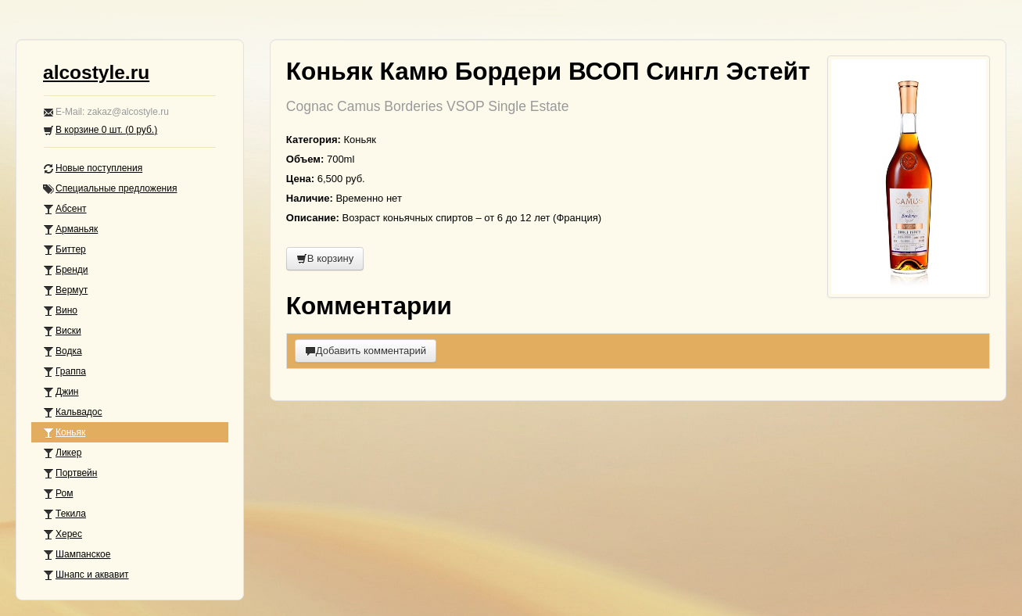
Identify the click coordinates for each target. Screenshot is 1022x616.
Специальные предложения (110, 189)
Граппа (64, 372)
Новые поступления (92, 168)
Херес (62, 534)
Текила (64, 514)
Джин (60, 392)
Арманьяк (70, 229)
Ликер (62, 453)
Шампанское (76, 554)
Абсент (65, 209)
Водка (62, 351)
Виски (62, 331)
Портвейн (70, 473)
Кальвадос (72, 412)
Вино (60, 311)
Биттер (64, 250)
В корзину (324, 258)
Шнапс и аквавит (86, 575)
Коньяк (64, 433)
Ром (58, 494)
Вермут (65, 290)
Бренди (65, 270)
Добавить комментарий (365, 350)
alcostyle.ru (96, 72)
